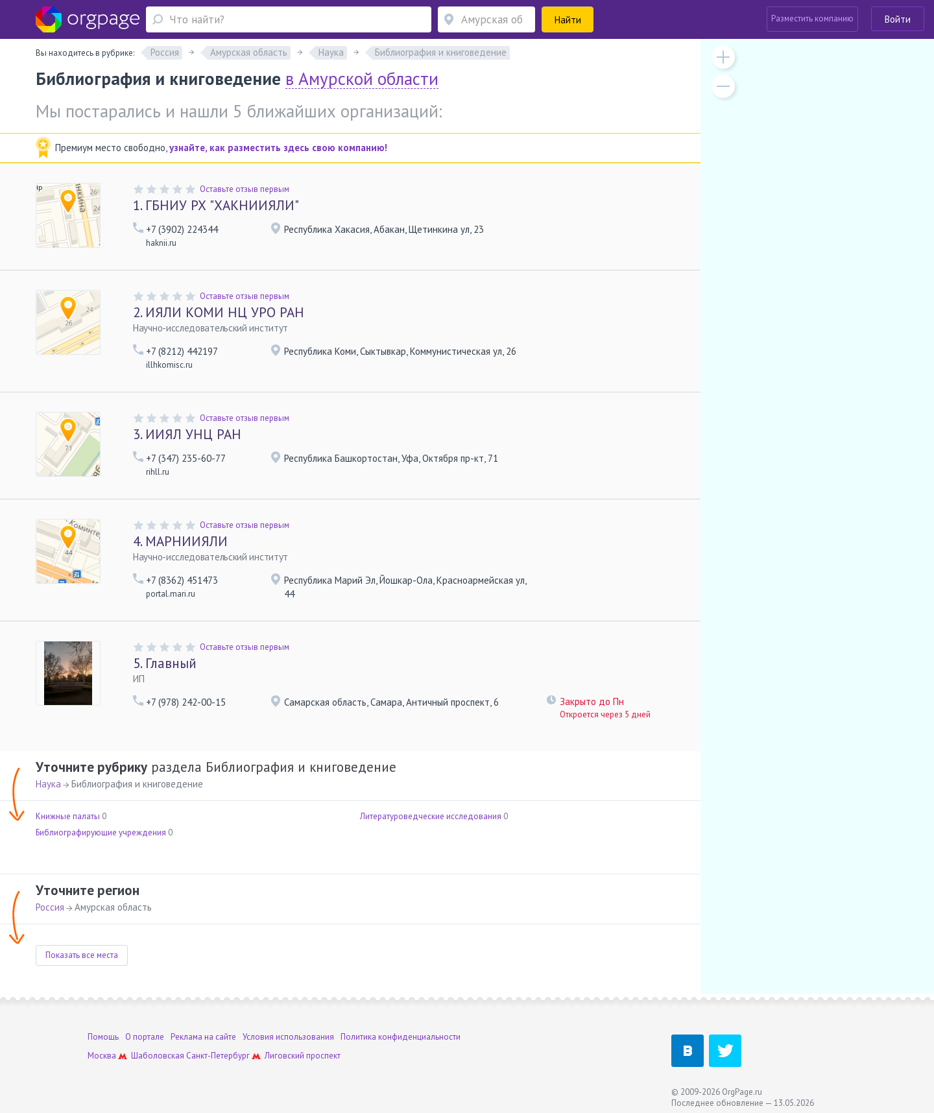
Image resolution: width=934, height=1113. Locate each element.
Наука (48, 784)
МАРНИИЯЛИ (180, 541)
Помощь (103, 1036)
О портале (144, 1036)
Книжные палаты (68, 816)
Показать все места (81, 955)
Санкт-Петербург (218, 1055)
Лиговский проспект (303, 1055)
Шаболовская (157, 1055)
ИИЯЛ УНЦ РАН (187, 434)
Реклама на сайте (203, 1036)
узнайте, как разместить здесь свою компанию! (278, 147)
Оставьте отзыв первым (244, 189)
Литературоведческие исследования (430, 816)
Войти (898, 19)
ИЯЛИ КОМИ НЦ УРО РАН (218, 312)
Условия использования (288, 1036)
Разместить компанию (812, 18)
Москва (102, 1055)
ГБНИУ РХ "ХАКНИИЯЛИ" (216, 205)
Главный (165, 663)
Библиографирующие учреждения (101, 832)
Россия (50, 907)
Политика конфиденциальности (401, 1036)
